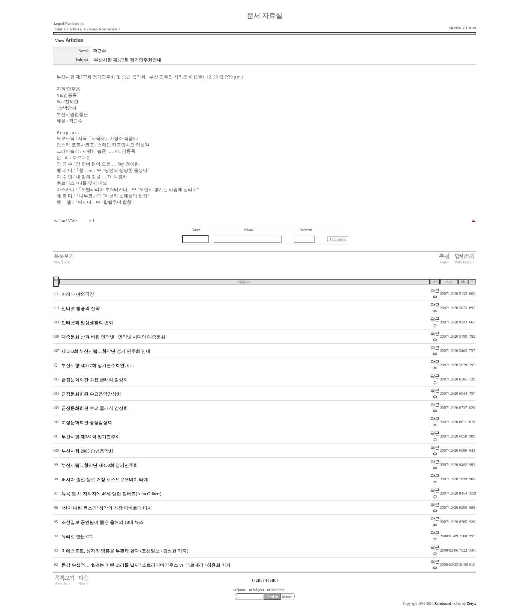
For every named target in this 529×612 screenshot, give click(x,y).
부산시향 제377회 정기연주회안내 (95, 365)
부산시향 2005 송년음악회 (87, 451)
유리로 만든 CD (77, 536)
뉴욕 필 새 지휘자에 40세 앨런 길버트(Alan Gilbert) (111, 493)
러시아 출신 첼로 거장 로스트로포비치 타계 (104, 479)
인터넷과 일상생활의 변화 (87, 322)
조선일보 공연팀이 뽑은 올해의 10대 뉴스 (102, 522)
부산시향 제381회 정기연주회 (90, 436)
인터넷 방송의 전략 (80, 308)
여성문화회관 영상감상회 (86, 422)
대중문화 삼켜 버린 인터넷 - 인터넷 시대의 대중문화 (113, 337)
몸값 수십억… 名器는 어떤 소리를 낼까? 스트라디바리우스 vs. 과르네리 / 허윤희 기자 (146, 565)
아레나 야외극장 (77, 294)
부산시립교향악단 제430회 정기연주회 (99, 465)
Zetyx (471, 603)
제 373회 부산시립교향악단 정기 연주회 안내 (105, 351)
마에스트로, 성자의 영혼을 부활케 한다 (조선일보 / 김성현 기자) (124, 550)
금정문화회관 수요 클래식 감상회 (94, 379)
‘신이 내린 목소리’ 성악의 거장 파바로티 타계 (106, 508)
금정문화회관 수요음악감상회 (91, 394)
